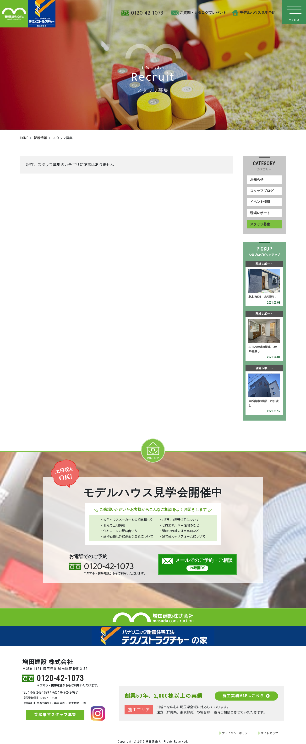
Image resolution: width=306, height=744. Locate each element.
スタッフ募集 (260, 224)
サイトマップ (269, 732)
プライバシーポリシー (236, 732)
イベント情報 (260, 201)
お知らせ (256, 179)
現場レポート (260, 213)
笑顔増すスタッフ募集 (55, 713)
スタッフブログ (261, 190)
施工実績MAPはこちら (246, 694)
